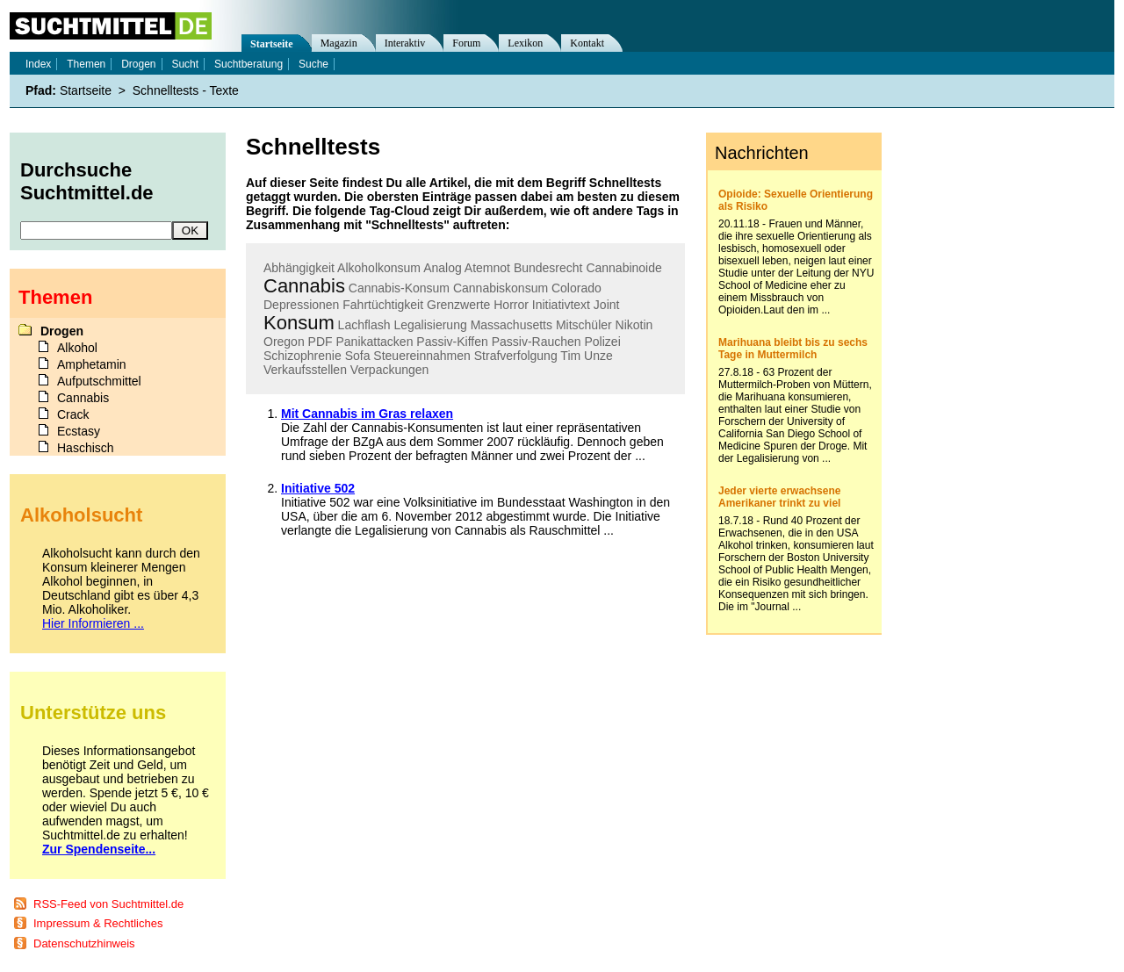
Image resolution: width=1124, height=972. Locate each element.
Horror (511, 305)
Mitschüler (584, 325)
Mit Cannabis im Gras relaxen (367, 414)
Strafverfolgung (516, 356)
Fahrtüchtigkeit (382, 305)
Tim (570, 356)
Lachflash (364, 325)
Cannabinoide (623, 268)
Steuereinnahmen (422, 356)
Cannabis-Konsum (399, 288)
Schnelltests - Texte (186, 90)
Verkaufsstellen (305, 370)
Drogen (138, 64)
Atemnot (487, 268)
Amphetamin (91, 364)
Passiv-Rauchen (536, 342)
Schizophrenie (302, 356)
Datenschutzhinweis (84, 943)
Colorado (576, 288)
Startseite (271, 44)
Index (38, 64)
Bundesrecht (548, 268)
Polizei (603, 342)
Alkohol (77, 348)
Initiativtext (561, 305)
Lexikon (525, 43)
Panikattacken (374, 342)
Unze (598, 356)
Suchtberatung (248, 64)
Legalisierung (429, 325)
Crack (73, 414)
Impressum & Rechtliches (97, 923)
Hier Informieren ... (93, 623)
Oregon (284, 342)
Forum (466, 43)
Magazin (339, 43)
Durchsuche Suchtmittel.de (87, 181)
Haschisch (85, 448)
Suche (313, 64)
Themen (86, 64)
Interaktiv (405, 43)
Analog (442, 268)
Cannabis (304, 286)
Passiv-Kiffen (451, 342)
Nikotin (634, 325)
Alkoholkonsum (379, 268)
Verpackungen (389, 370)
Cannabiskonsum (500, 288)
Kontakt (587, 43)
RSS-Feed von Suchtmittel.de (108, 904)
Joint (607, 305)
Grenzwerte (458, 305)
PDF (320, 342)
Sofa (358, 356)
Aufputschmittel (99, 381)
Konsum (299, 323)
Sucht (184, 64)
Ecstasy (78, 431)
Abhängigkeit (299, 268)
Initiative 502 (318, 488)
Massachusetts (511, 325)
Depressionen (301, 305)
